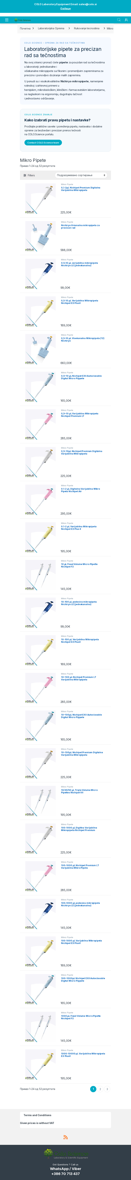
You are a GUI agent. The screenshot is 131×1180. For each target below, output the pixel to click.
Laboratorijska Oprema (51, 28)
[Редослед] (81, 175)
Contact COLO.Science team (43, 142)
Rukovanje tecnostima (86, 28)
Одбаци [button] (65, 8)
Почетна (25, 28)
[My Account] (126, 20)
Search (119, 20)
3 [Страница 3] (107, 1089)
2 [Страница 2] (100, 1089)
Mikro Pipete (67, 184)
